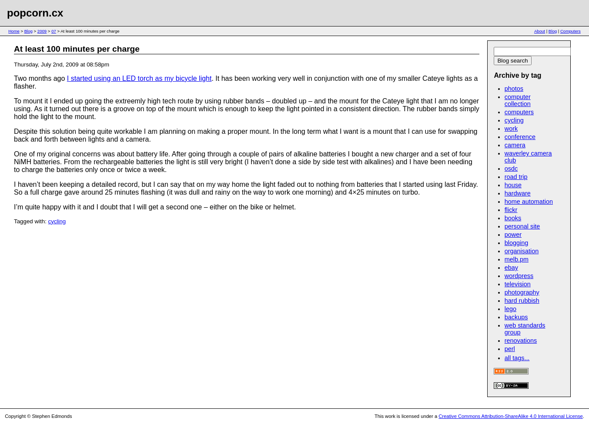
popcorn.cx (35, 13)
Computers (570, 31)
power (513, 234)
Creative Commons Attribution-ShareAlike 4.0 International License (510, 416)
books (513, 218)
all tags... (517, 357)
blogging (516, 242)
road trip (516, 176)
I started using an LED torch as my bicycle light (139, 78)
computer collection (518, 100)
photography (522, 292)
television (518, 284)
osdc (511, 168)
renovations (521, 340)
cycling (57, 221)
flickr (511, 209)
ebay (511, 267)
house (513, 185)
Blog (28, 31)
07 (53, 31)
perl (510, 348)
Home (14, 31)
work (511, 128)
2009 (42, 31)
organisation (522, 251)
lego (510, 308)
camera (515, 145)
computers (519, 112)
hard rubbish (522, 300)
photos (514, 88)
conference (520, 136)
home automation (529, 201)
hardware (518, 193)
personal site (522, 226)
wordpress (519, 275)
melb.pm (517, 259)
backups (516, 317)
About (539, 31)
